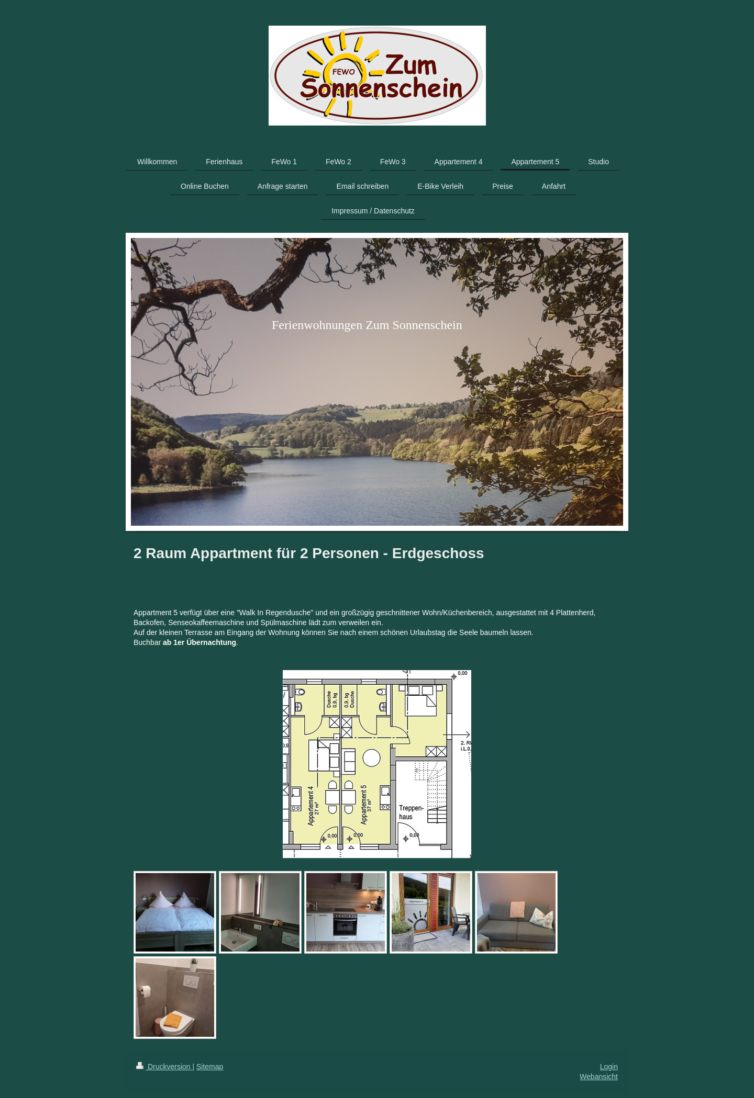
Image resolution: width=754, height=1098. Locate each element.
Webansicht (599, 1076)
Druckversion (164, 1066)
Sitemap (209, 1066)
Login (609, 1066)
